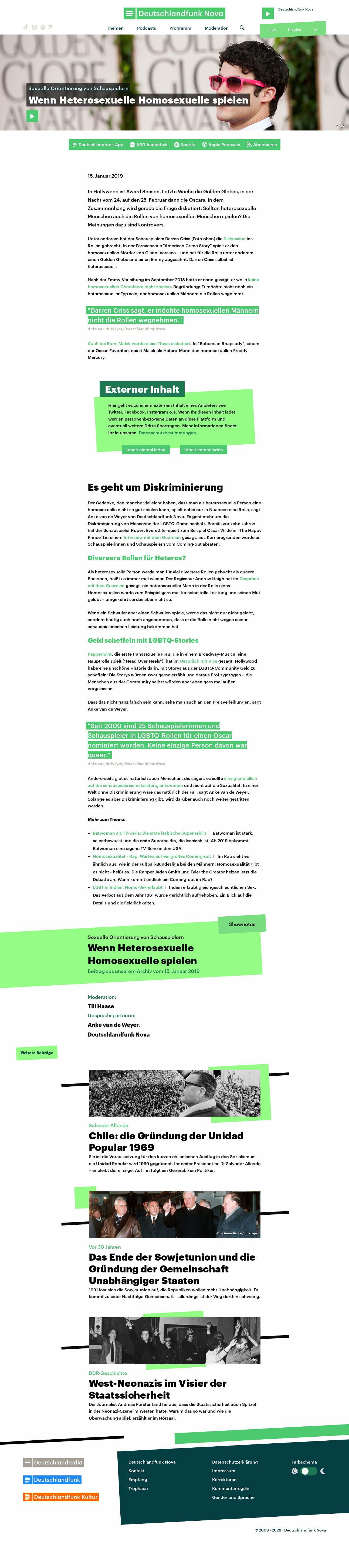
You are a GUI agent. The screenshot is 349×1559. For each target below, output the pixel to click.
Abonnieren (262, 144)
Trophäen (138, 1488)
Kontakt (136, 1470)
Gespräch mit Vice (198, 660)
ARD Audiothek (149, 144)
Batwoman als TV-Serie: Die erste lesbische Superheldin (149, 832)
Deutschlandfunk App (97, 144)
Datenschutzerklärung (235, 1461)
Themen (115, 27)
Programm (180, 27)
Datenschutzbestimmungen (167, 432)
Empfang (137, 1479)
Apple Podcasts (221, 144)
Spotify (184, 144)
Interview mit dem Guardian (152, 537)
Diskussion (234, 238)
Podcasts (146, 27)
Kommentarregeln (230, 1488)
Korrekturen (224, 1479)
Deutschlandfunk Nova (152, 1461)
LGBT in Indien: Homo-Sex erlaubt (127, 887)
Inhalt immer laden (203, 449)
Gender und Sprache (233, 1497)
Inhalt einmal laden (145, 449)
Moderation (217, 27)
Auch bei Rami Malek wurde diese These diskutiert (139, 343)
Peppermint (100, 653)
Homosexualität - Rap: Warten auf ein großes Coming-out (152, 856)
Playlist (294, 29)
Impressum (223, 1470)
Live (272, 29)
